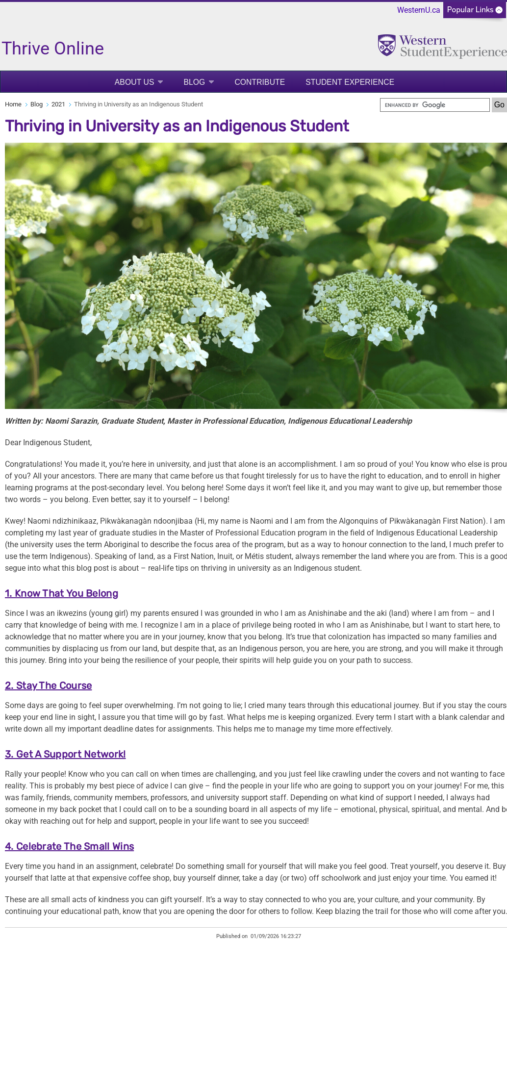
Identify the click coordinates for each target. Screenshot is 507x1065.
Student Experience (349, 82)
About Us (134, 82)
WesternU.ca (418, 10)
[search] (435, 105)
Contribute (259, 82)
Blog (194, 82)
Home (13, 104)
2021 (58, 104)
